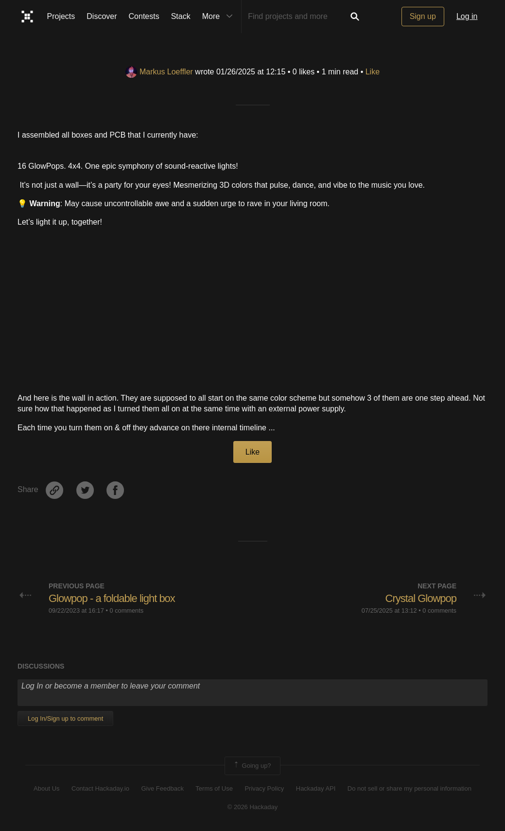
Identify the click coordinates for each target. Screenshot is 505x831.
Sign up (423, 16)
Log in (467, 16)
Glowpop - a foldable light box (112, 598)
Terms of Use (214, 788)
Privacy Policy (264, 788)
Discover (102, 16)
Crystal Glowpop (420, 598)
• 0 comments (124, 610)
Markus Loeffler (159, 72)
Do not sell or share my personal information (409, 788)
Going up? (251, 765)
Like (373, 72)
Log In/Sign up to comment (65, 718)
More (219, 16)
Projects (61, 16)
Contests (144, 16)
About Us (46, 788)
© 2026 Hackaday (252, 807)
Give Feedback (162, 788)
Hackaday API (316, 788)
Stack (181, 16)
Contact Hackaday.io (100, 788)
